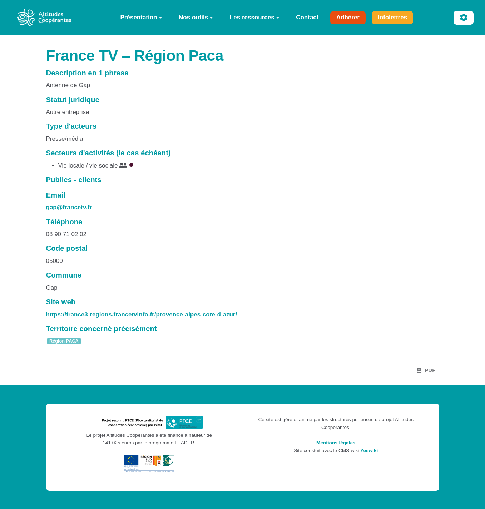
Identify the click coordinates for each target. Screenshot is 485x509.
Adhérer (348, 17)
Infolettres (392, 17)
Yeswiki (369, 450)
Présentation (141, 17)
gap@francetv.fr (69, 207)
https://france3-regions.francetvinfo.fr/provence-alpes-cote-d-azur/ (141, 314)
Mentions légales (336, 442)
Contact (307, 17)
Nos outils (196, 17)
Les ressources (254, 17)
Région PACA (64, 341)
